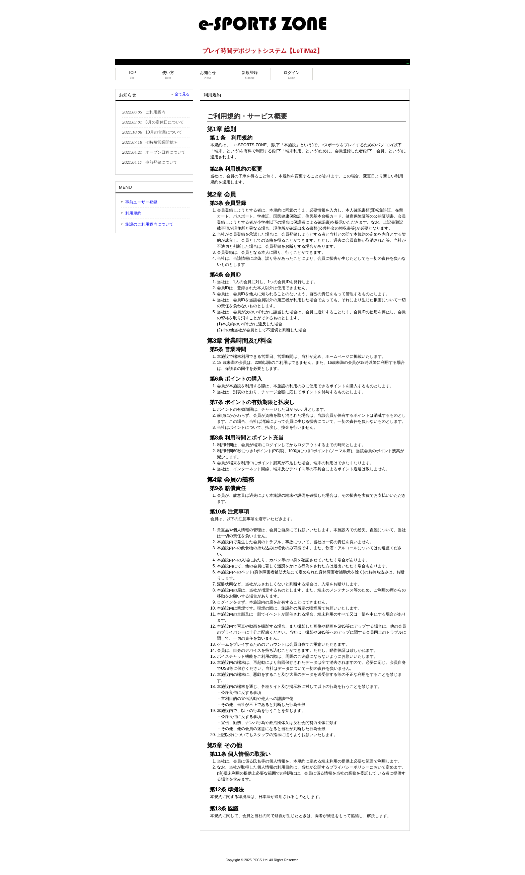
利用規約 (133, 213)
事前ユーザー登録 (141, 202)
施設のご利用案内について (149, 224)
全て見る (182, 94)
